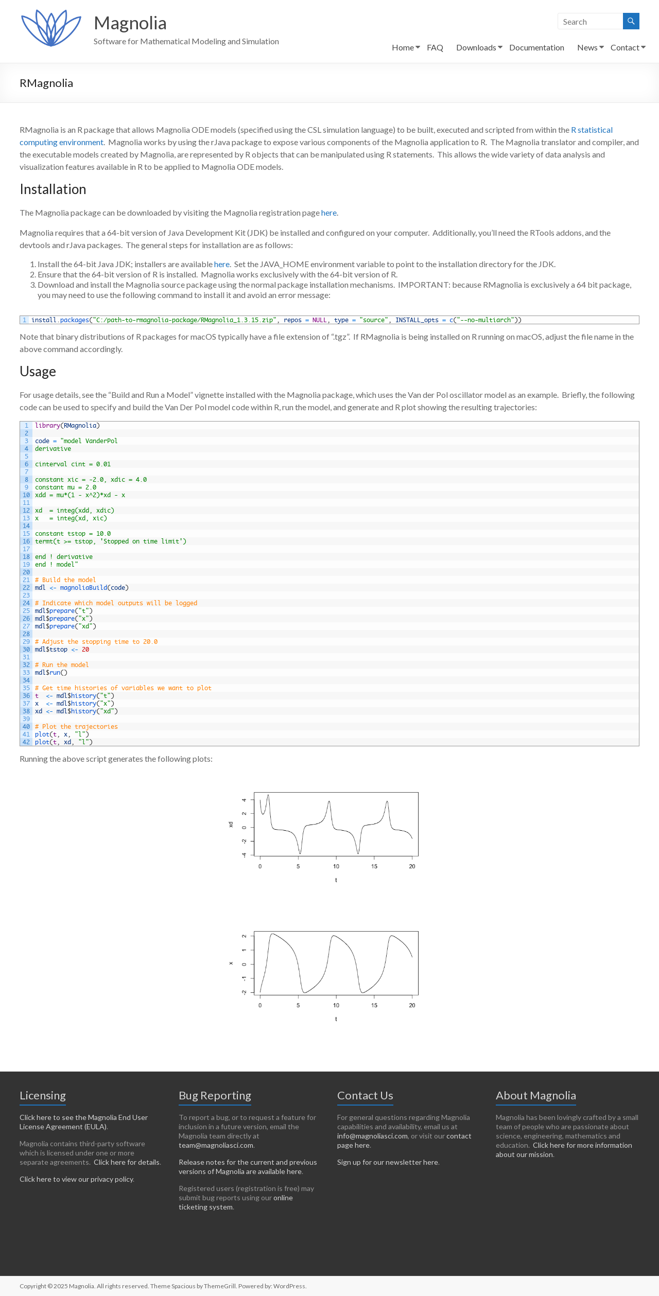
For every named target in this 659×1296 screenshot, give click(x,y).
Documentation (536, 47)
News (587, 47)
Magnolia (132, 22)
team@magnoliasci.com (216, 1145)
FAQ (435, 47)
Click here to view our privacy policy (76, 1179)
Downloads (476, 47)
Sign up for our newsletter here (387, 1162)
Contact (625, 47)
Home (403, 47)
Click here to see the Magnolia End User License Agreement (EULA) (84, 1122)
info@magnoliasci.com (372, 1135)
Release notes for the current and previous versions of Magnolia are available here (248, 1167)
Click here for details (127, 1162)
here (329, 212)
